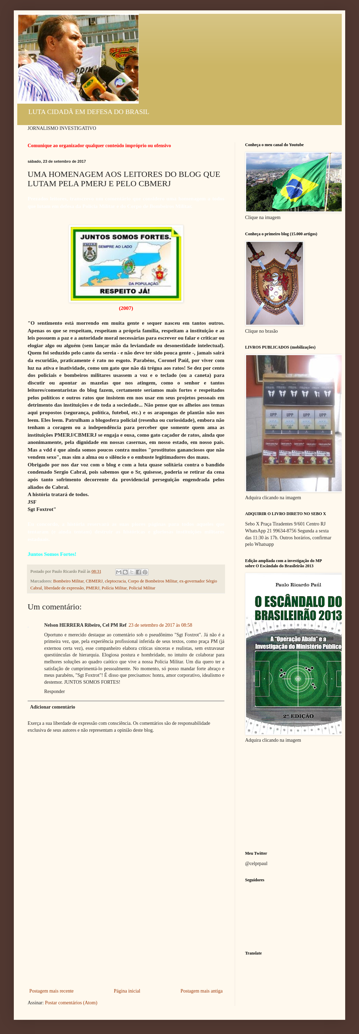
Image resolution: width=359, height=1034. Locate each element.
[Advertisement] (126, 935)
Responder (54, 691)
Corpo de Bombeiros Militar (152, 581)
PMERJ (92, 588)
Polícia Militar (114, 588)
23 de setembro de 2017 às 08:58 (160, 625)
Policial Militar (142, 588)
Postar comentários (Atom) (71, 1002)
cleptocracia (115, 581)
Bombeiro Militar (68, 581)
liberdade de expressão (64, 588)
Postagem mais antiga (202, 991)
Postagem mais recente (51, 991)
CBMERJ (94, 581)
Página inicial (127, 991)
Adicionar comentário (52, 707)
